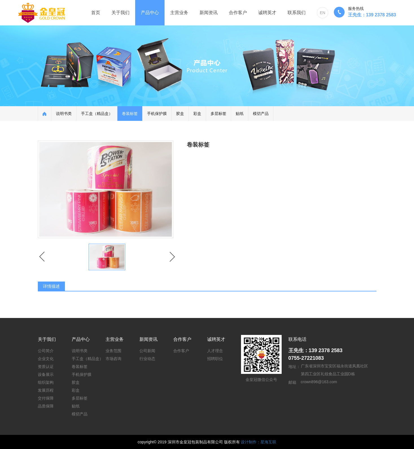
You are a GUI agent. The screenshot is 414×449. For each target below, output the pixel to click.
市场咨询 (113, 358)
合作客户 (238, 12)
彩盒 (197, 113)
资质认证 (46, 366)
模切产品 (261, 113)
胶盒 (180, 113)
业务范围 (113, 350)
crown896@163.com (319, 382)
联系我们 (297, 12)
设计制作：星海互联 (258, 442)
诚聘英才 (267, 12)
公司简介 (46, 350)
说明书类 (64, 113)
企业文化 (46, 358)
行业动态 (147, 358)
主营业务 (179, 12)
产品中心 (150, 12)
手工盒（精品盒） (97, 113)
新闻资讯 (209, 12)
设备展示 (46, 374)
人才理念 (215, 350)
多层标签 (218, 113)
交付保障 (46, 398)
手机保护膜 (157, 113)
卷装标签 (130, 113)
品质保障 (46, 406)
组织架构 (46, 382)
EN (322, 12)
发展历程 (46, 390)
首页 (95, 12)
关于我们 (120, 12)
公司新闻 (147, 350)
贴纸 (240, 113)
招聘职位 (215, 358)
